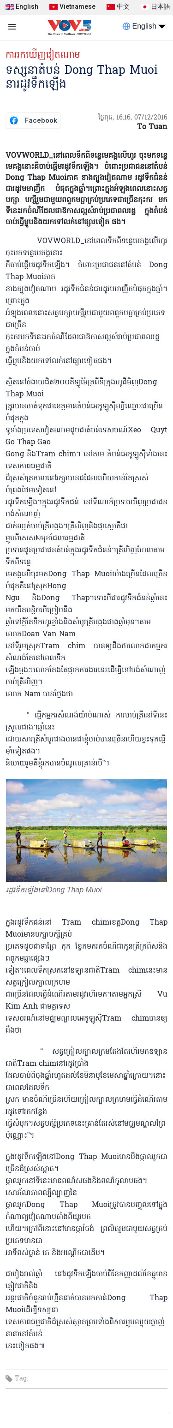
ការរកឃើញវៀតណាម (43, 55)
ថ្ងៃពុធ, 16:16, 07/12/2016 (132, 118)
